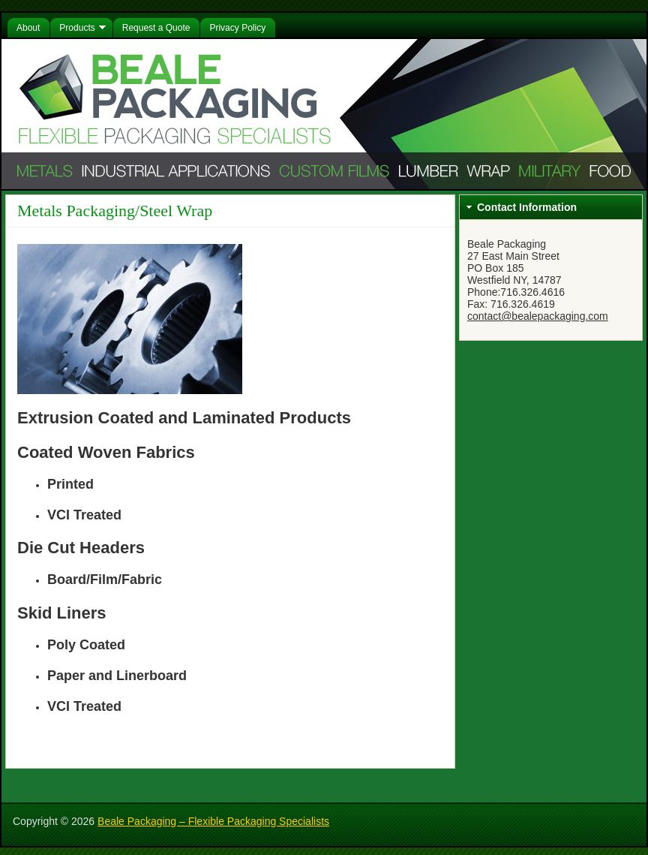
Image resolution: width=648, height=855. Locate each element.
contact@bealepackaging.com (537, 316)
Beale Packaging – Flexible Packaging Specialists (213, 821)
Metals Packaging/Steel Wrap (114, 210)
